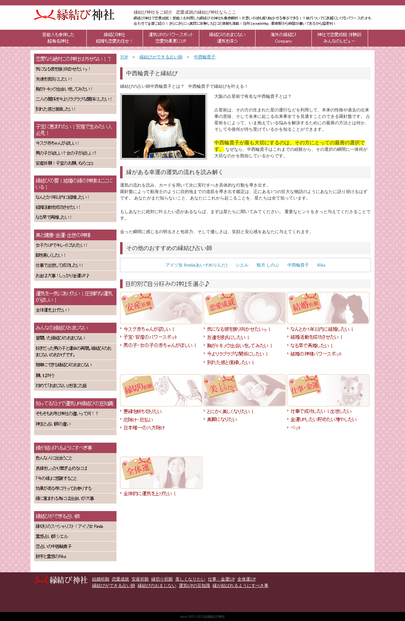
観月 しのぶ (268, 265)
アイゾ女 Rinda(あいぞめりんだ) (196, 265)
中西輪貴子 (298, 265)
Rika (321, 265)
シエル (241, 265)
